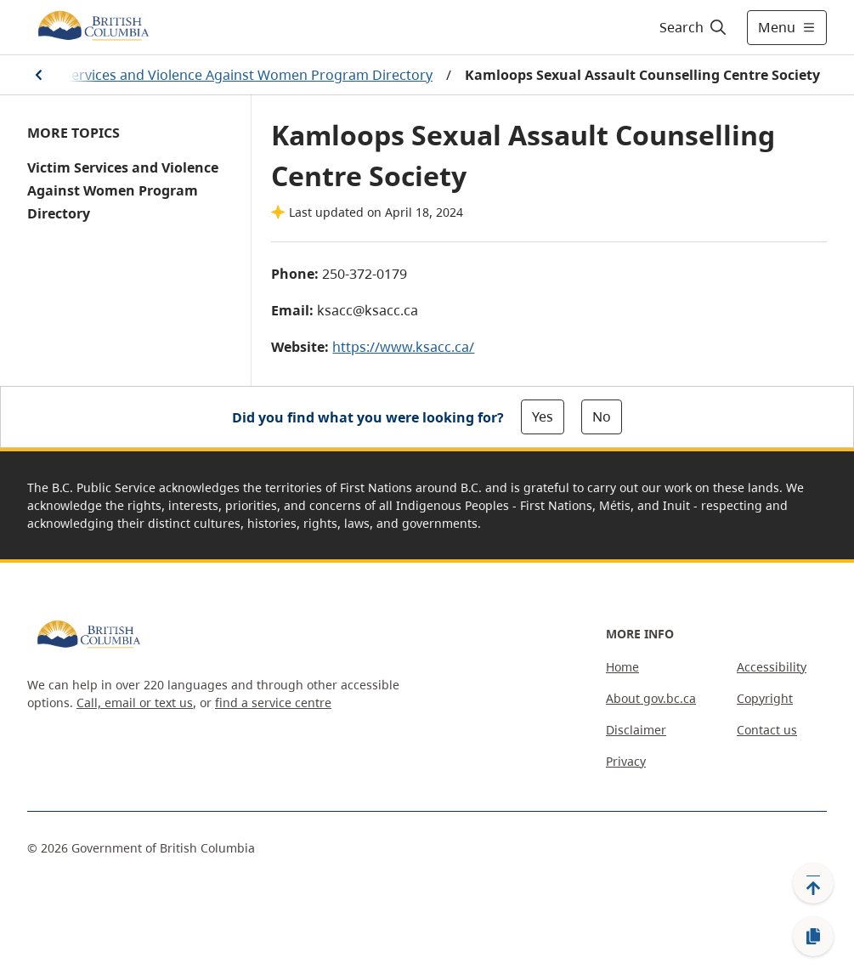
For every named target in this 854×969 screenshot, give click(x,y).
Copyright (765, 698)
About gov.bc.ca (651, 698)
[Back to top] (813, 883)
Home (622, 667)
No (601, 416)
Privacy (626, 761)
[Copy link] (813, 936)
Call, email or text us (134, 702)
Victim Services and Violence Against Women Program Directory (226, 74)
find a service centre (273, 702)
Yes (542, 416)
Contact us (767, 730)
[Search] (693, 27)
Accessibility (771, 667)
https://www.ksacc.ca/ (403, 346)
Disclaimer (636, 730)
